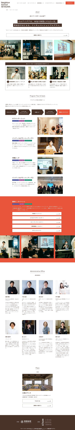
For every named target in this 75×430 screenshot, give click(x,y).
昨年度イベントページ (24, 214)
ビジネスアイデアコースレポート (49, 214)
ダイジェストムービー (24, 223)
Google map (37, 394)
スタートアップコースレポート (24, 219)
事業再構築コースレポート (49, 219)
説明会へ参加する (37, 35)
